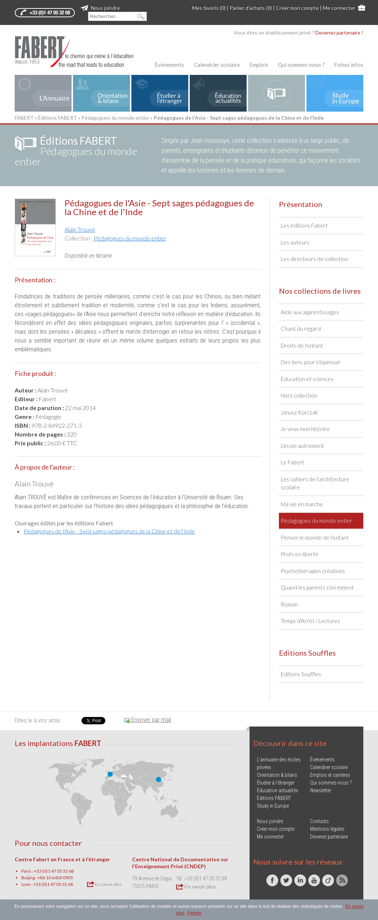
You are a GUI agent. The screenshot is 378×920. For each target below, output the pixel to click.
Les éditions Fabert (304, 225)
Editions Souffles (301, 674)
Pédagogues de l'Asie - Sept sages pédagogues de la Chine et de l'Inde (109, 531)
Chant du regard (301, 328)
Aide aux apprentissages (310, 312)
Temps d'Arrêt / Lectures (310, 620)
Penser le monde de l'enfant (315, 537)
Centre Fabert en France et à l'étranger (62, 859)
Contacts (319, 821)
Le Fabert (292, 462)
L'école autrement (302, 445)
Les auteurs (295, 242)
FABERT (24, 118)
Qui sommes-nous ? (301, 64)
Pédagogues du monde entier (115, 118)
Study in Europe (273, 806)
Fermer (195, 913)
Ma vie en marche (302, 504)
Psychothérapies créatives (313, 571)
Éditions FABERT (57, 118)
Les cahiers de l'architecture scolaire (315, 483)
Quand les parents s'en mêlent (317, 587)
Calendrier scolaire (217, 64)
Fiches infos (348, 64)
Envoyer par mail (147, 719)
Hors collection (299, 395)
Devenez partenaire (329, 837)
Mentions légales (327, 829)
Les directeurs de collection (314, 259)
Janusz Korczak (299, 412)
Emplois (258, 64)
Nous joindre (100, 8)
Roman (289, 604)
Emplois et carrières (330, 775)
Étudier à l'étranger (275, 783)
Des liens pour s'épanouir (311, 362)
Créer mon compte (297, 8)
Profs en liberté (300, 554)
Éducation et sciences (307, 379)
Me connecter (339, 8)
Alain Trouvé (80, 229)
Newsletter (320, 790)
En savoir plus (104, 884)
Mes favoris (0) (209, 8)
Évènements (169, 64)
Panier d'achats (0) (251, 8)
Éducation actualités (277, 790)
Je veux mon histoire (305, 428)
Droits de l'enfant (302, 345)
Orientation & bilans (277, 775)
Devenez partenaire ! (339, 32)
